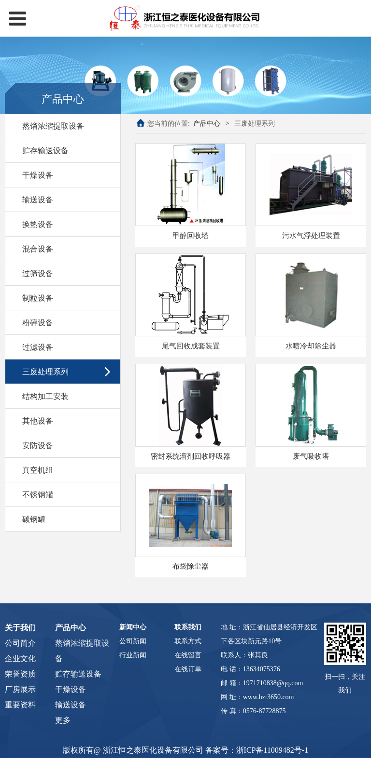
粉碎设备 (37, 322)
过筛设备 (37, 273)
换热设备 (37, 224)
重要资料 (20, 705)
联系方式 (187, 641)
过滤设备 (37, 347)
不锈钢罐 (37, 494)
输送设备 (37, 199)
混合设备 (37, 248)
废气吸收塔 (311, 456)
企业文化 (20, 658)
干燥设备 (37, 175)
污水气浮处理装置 (311, 235)
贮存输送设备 (45, 150)
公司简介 (20, 643)
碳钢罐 (33, 519)
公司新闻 (132, 641)
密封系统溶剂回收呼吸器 (190, 456)
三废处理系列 (45, 371)
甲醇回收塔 (190, 235)
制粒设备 (37, 298)
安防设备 (37, 445)
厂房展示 (20, 689)
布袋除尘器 (190, 566)
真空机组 (37, 470)
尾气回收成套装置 (191, 346)
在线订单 (187, 669)
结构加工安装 (45, 396)
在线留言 (187, 655)
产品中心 (206, 123)
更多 (63, 720)
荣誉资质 (20, 674)
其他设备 (37, 420)
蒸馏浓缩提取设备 (53, 125)
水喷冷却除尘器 (310, 346)
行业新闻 (132, 655)
